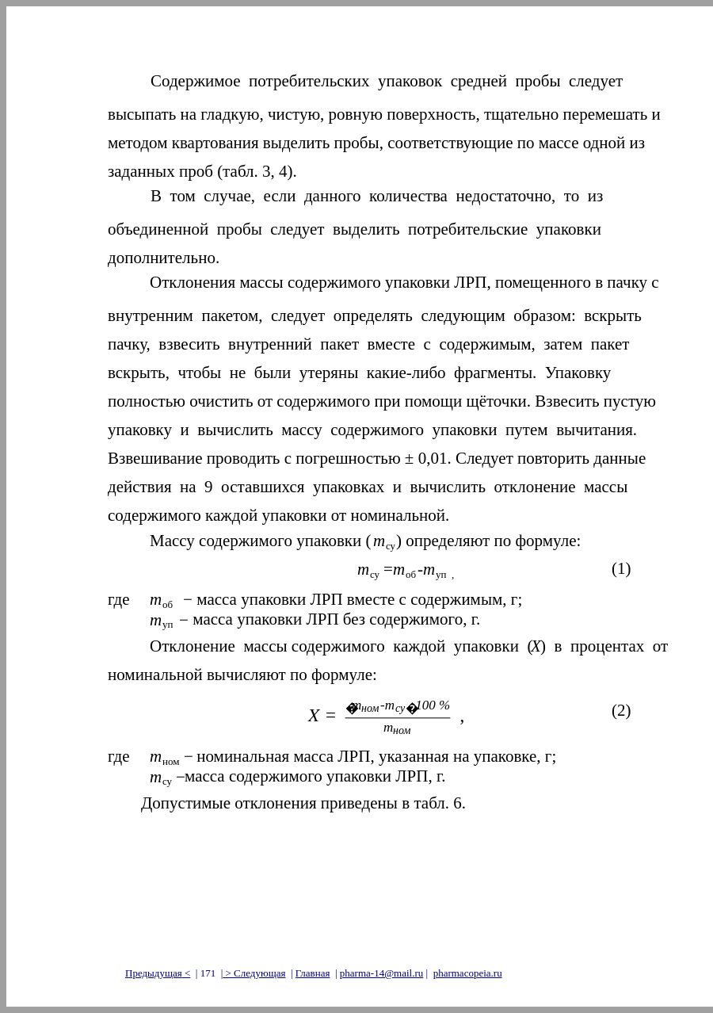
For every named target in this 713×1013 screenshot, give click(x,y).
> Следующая (254, 973)
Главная (312, 973)
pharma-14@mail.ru (381, 973)
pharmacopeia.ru (467, 973)
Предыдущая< (157, 973)
